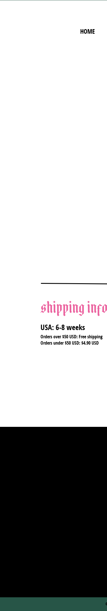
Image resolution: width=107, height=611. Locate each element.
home (87, 31)
